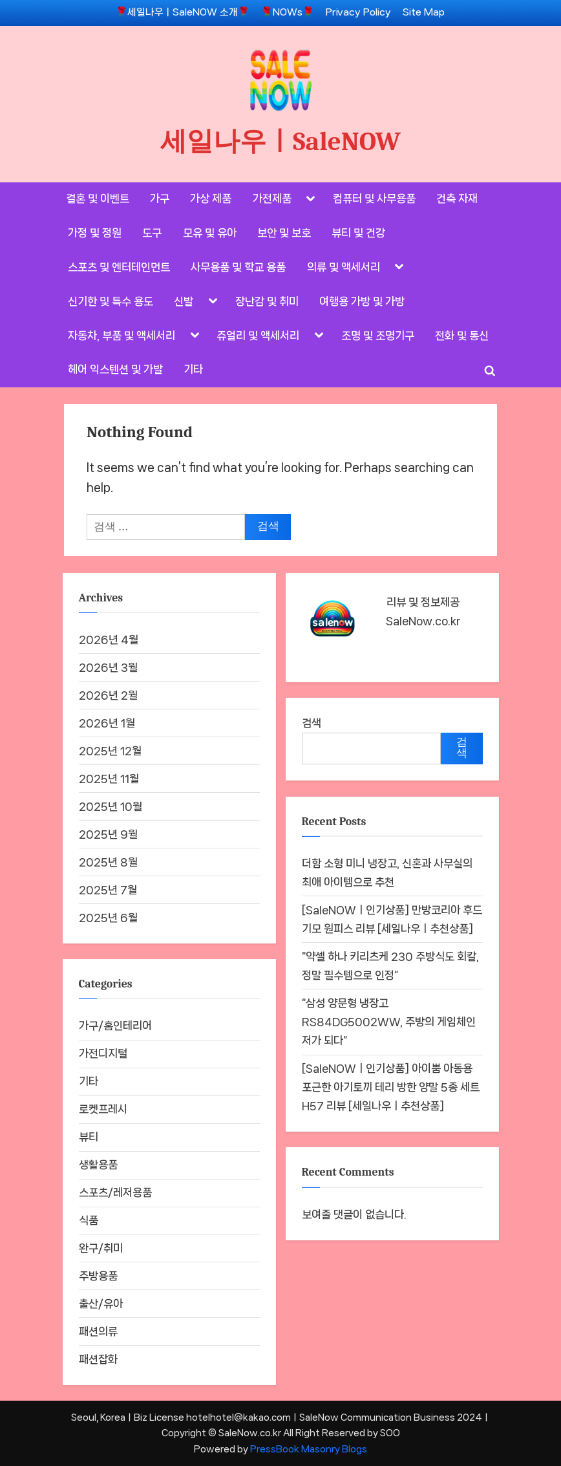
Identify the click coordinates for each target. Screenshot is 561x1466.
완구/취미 (101, 1248)
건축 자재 (457, 198)
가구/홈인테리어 (115, 1025)
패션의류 (98, 1331)
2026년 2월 (108, 695)
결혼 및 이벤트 (97, 198)
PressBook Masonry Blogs (308, 1449)
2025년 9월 (108, 834)
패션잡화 (98, 1359)
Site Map (424, 12)
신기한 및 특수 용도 (110, 301)
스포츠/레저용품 (115, 1192)
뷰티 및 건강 (358, 233)
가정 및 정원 (95, 233)
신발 (183, 301)
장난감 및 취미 (267, 301)
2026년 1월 (107, 723)
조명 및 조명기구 (377, 335)
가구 (159, 198)
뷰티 (88, 1137)
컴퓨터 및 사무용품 (374, 198)
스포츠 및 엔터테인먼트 (119, 267)
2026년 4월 (108, 639)
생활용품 (98, 1164)
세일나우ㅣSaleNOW (280, 141)
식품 (88, 1220)
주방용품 (98, 1276)
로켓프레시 (103, 1109)
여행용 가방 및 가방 (362, 301)
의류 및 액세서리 (343, 267)
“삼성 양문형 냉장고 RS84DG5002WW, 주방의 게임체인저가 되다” (389, 1022)
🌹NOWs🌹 (287, 12)
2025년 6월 (108, 917)
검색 (311, 723)
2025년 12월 (110, 751)
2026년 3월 (108, 667)
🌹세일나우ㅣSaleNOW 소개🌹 (182, 12)
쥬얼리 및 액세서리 (258, 335)
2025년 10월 (110, 806)
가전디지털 (103, 1053)
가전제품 (272, 198)
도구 (152, 233)
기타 (193, 369)
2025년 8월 (108, 862)
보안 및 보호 (284, 233)
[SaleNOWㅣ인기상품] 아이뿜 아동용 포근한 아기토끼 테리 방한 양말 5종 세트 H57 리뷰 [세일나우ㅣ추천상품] (391, 1087)
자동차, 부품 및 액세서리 (121, 335)
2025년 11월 (109, 778)
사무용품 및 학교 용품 (238, 267)
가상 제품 (210, 198)
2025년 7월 (108, 890)
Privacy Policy (358, 12)
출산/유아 (101, 1304)
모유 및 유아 (210, 233)
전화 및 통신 (462, 335)
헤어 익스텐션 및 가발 (115, 369)
